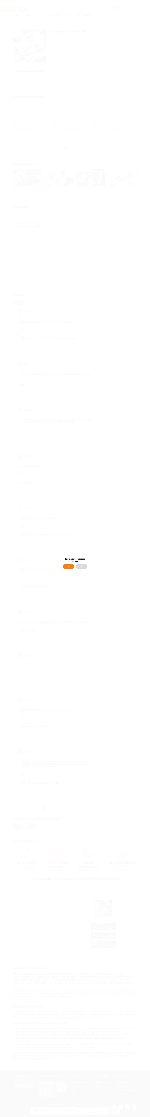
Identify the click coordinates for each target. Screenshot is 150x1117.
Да (68, 566)
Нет (81, 566)
